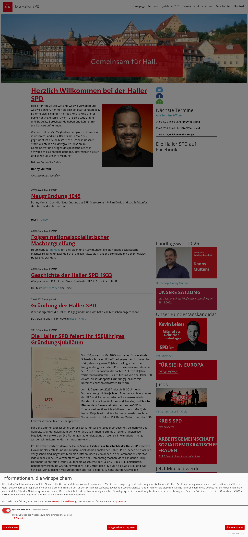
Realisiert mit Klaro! (236, 533)
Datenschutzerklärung (64, 501)
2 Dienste (18, 518)
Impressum (119, 501)
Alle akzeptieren (235, 527)
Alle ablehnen (11, 527)
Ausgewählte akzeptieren (122, 527)
